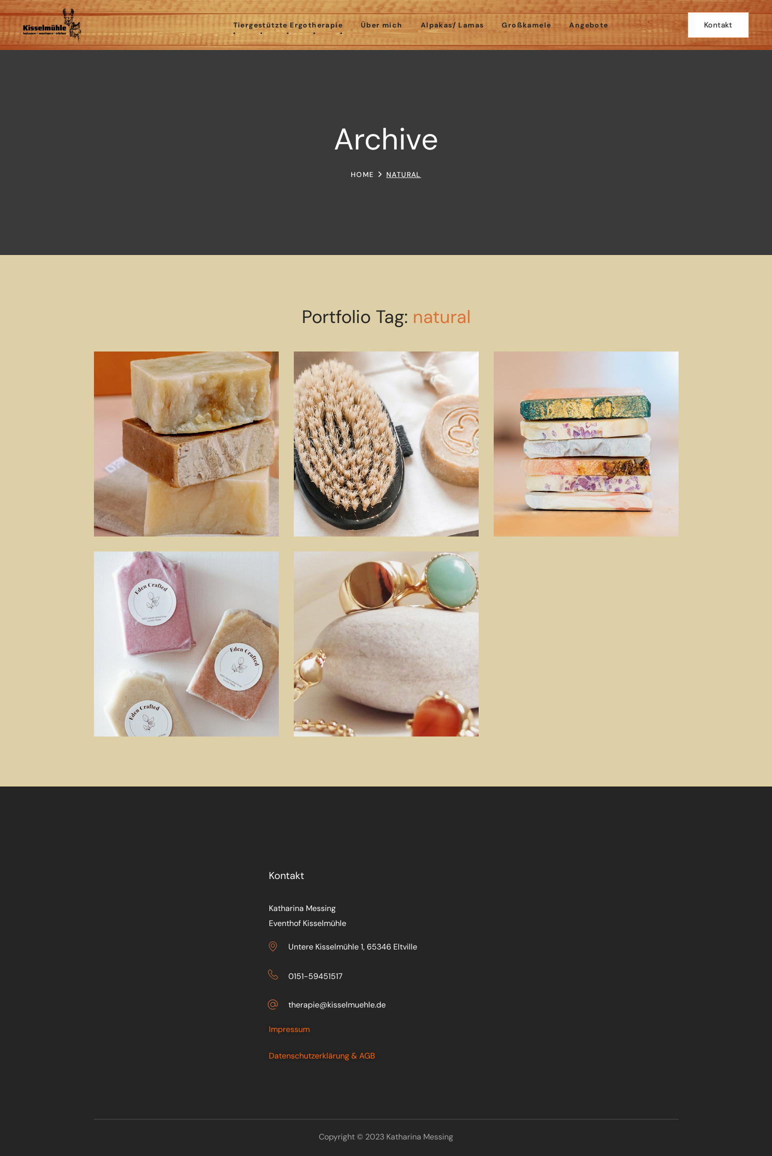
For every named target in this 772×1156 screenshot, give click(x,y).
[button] (718, 25)
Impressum (289, 1029)
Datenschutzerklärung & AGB (322, 1055)
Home (362, 174)
